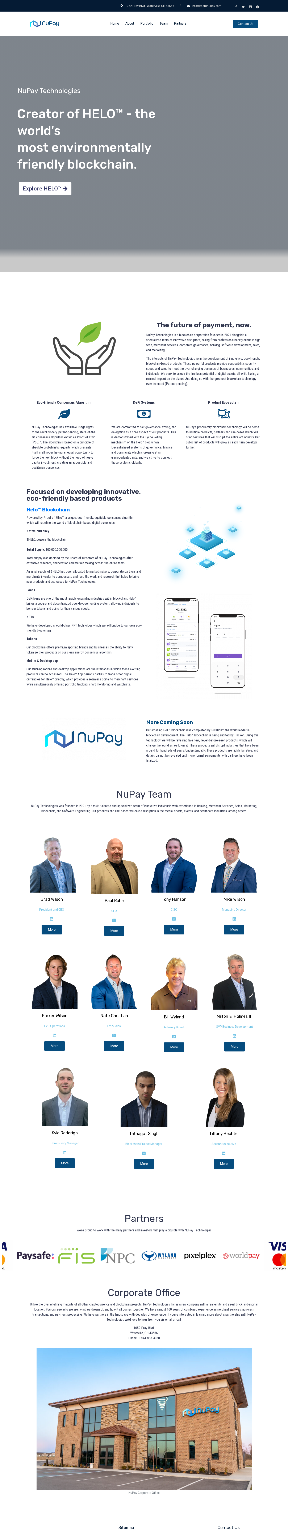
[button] (245, 24)
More (52, 930)
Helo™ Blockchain (48, 510)
